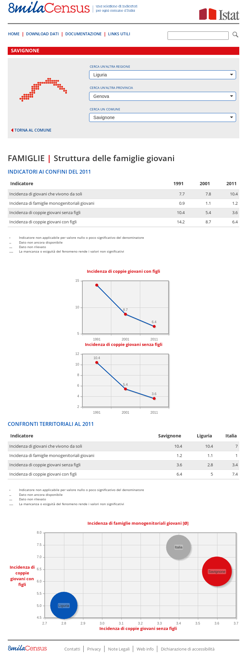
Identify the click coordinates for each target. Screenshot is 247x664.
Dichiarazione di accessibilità (188, 649)
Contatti (72, 649)
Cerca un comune (105, 109)
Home (14, 34)
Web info (145, 649)
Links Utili (119, 34)
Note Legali (119, 649)
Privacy (94, 649)
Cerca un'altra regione (110, 66)
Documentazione (83, 34)
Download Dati (42, 34)
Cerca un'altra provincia (111, 87)
